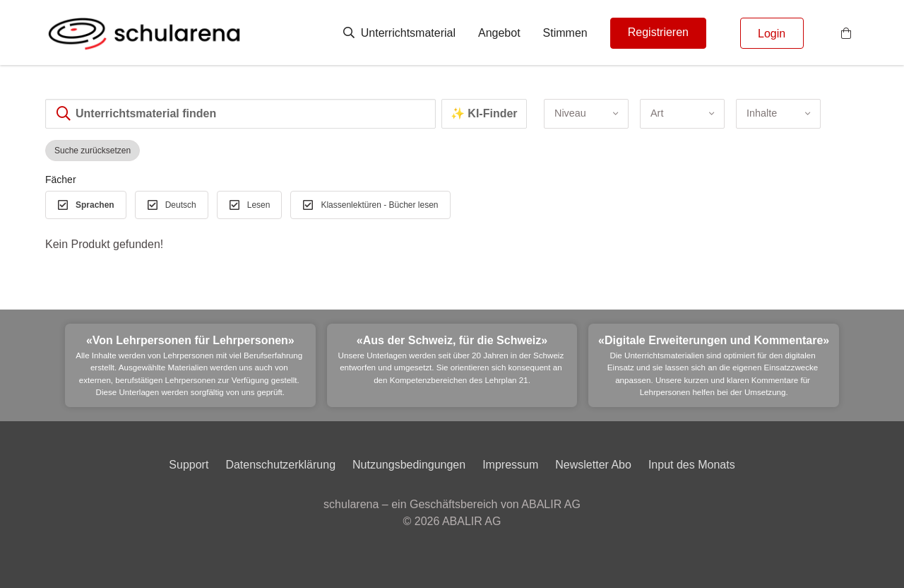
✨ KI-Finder (484, 113)
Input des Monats (691, 465)
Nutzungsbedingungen (408, 465)
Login (771, 34)
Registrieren (658, 32)
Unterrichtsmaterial (399, 33)
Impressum (510, 465)
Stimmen (565, 33)
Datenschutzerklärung (280, 465)
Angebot (499, 33)
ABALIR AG (471, 521)
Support (188, 465)
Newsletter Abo (593, 465)
